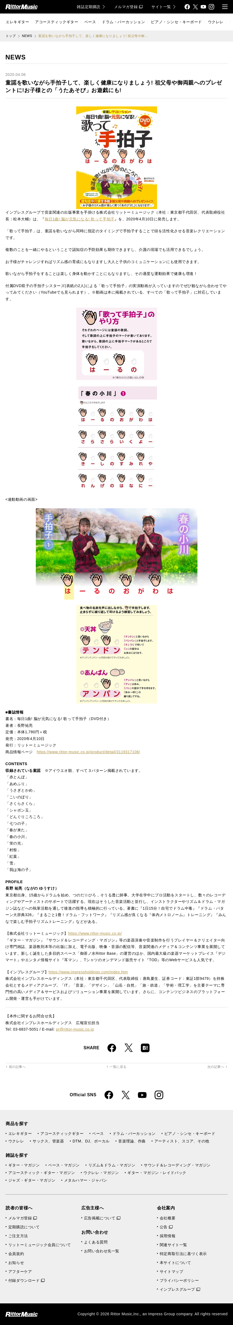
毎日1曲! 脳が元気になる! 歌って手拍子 (79, 219)
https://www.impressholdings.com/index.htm (88, 972)
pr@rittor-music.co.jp (75, 1029)
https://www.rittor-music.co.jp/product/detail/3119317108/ (88, 752)
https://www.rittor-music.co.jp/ (95, 933)
